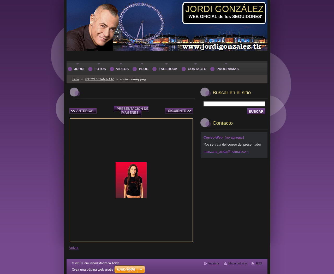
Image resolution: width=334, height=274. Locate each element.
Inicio (75, 79)
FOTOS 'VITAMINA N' (99, 79)
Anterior (82, 111)
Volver (74, 248)
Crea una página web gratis (92, 269)
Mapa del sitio (237, 263)
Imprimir (213, 263)
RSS (259, 263)
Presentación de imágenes (132, 111)
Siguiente (179, 111)
